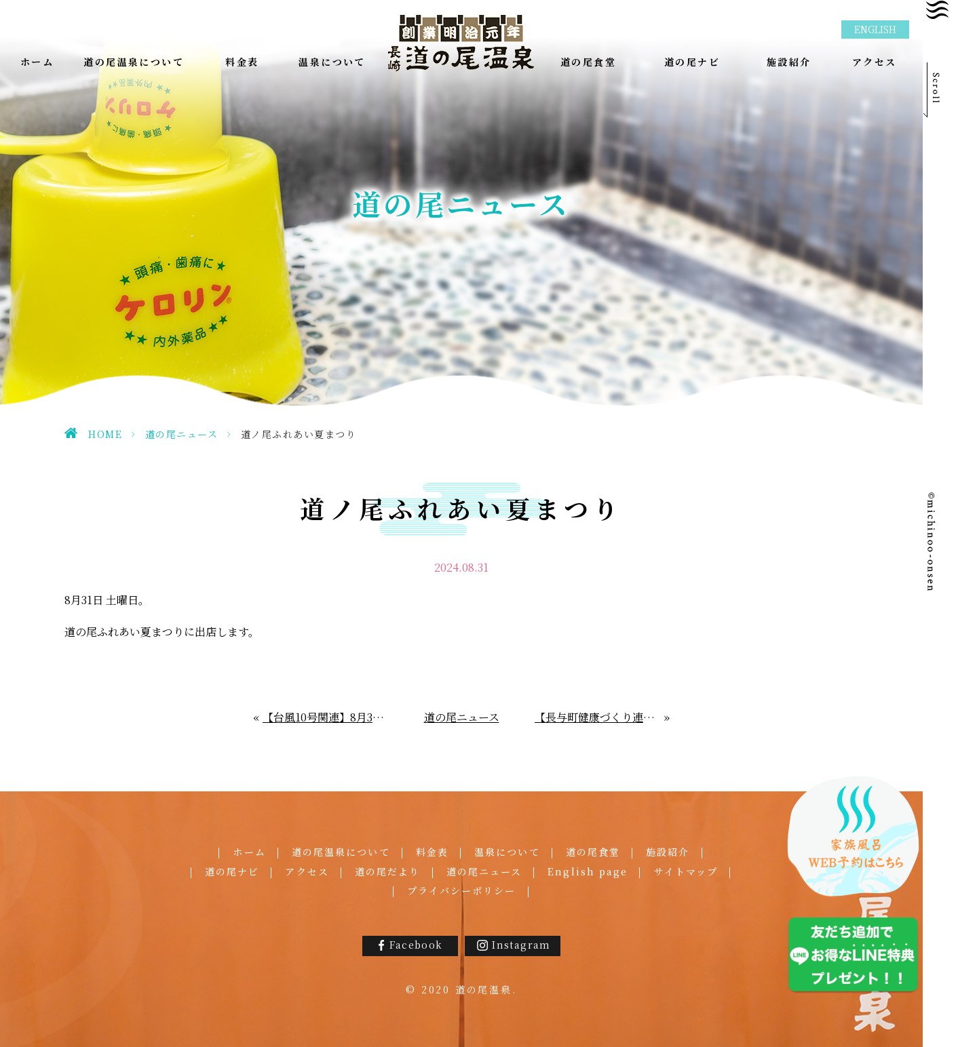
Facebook (415, 944)
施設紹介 (667, 851)
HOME (105, 434)
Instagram (521, 944)
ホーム (249, 851)
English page (588, 871)
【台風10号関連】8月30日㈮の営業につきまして (325, 717)
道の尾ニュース (181, 434)
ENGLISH (875, 29)
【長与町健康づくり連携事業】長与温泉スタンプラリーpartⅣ (600, 717)
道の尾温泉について (341, 851)
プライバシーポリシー (461, 890)
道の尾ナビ (232, 871)
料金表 (432, 851)
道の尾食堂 (593, 851)
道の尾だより (388, 871)
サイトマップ (685, 871)
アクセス (306, 871)
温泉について (507, 851)
